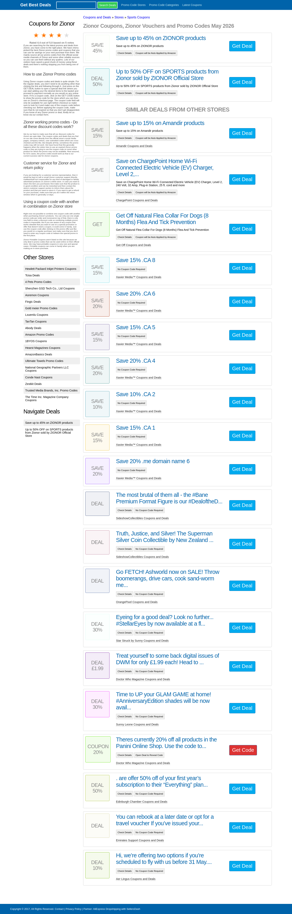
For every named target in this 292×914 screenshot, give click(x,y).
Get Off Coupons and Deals (133, 245)
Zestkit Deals (33, 383)
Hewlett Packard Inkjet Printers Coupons (50, 268)
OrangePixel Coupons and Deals (137, 602)
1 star (36, 35)
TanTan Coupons (36, 321)
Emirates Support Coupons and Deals (140, 840)
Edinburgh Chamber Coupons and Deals (141, 801)
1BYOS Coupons (36, 341)
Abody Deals (33, 328)
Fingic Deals (33, 301)
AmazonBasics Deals (38, 354)
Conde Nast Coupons (38, 377)
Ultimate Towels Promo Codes (44, 361)
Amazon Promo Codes (39, 334)
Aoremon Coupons (37, 295)
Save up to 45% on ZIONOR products (49, 422)
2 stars (44, 35)
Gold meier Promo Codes (41, 308)
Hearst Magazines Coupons (42, 347)
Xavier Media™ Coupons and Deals (138, 277)
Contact (59, 908)
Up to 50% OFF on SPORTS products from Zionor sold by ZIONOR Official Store (49, 432)
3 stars (51, 35)
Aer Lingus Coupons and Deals (135, 879)
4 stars (59, 35)
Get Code (243, 750)
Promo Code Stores (133, 5)
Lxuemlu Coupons (36, 314)
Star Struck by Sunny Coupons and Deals (142, 640)
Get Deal (242, 46)
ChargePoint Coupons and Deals (137, 200)
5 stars (67, 35)
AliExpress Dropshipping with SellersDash (116, 908)
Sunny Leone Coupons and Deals (137, 724)
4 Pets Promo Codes (38, 281)
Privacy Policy (73, 908)
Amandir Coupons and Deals (134, 146)
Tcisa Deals (32, 275)
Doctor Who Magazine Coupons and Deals (143, 679)
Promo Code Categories (164, 5)
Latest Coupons (192, 5)
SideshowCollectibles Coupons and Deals (142, 518)
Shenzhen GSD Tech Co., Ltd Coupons (50, 288)
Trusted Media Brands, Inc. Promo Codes (51, 390)
